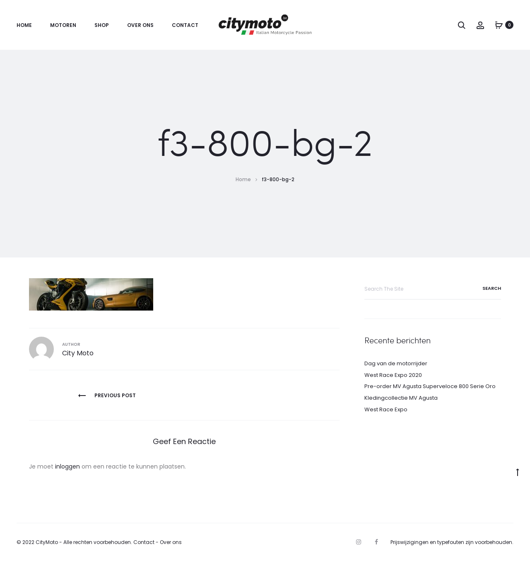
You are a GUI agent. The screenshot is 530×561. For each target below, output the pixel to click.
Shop (101, 25)
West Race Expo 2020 (393, 375)
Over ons (140, 25)
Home (24, 25)
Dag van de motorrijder (395, 363)
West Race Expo (385, 409)
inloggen (67, 466)
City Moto (78, 353)
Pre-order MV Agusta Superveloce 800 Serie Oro (430, 386)
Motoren (63, 25)
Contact (185, 25)
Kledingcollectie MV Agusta (401, 398)
